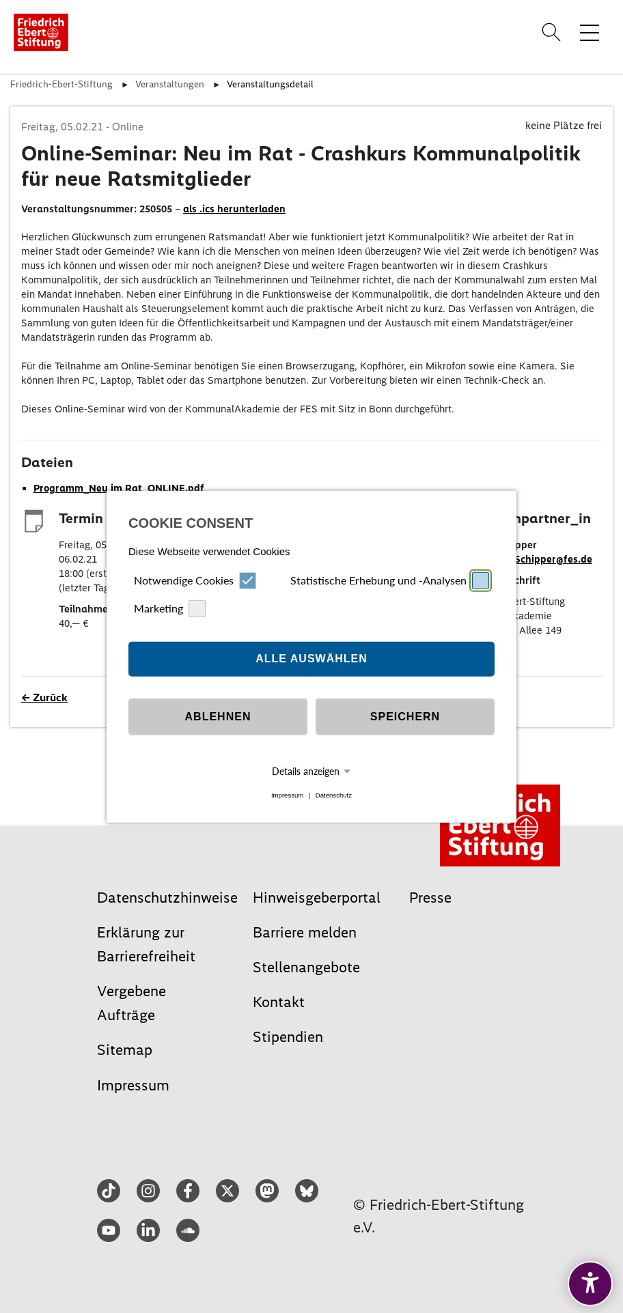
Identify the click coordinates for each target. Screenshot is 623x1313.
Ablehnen (218, 716)
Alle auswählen (311, 658)
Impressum (287, 795)
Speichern (405, 716)
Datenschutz (334, 795)
